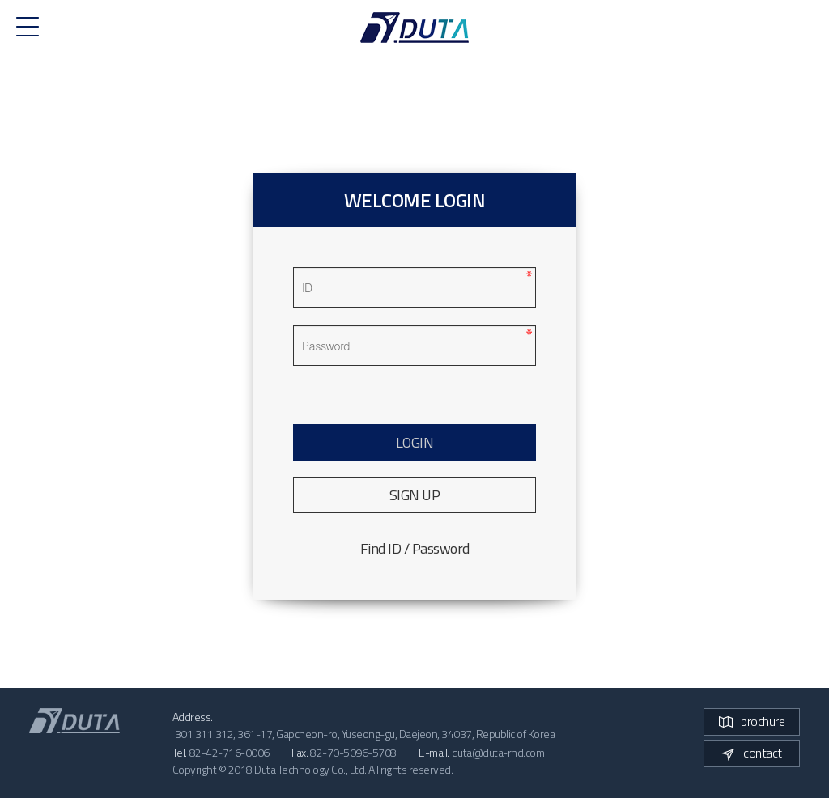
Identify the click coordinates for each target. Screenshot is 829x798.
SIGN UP (414, 495)
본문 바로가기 (0, 0)
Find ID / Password (415, 548)
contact (751, 752)
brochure (751, 721)
